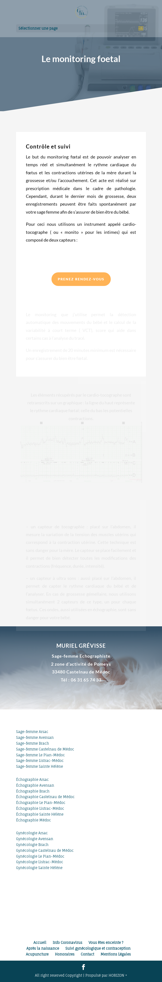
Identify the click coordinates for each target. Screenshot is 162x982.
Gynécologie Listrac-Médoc (39, 862)
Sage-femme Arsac (32, 732)
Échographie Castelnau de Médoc (45, 797)
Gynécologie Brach (32, 845)
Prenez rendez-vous (81, 279)
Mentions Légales (116, 954)
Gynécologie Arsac (32, 833)
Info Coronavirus (67, 942)
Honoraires (64, 954)
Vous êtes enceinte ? (106, 942)
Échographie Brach (33, 791)
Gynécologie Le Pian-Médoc (40, 856)
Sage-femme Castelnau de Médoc (45, 749)
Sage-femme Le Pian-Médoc (40, 755)
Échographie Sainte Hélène (39, 814)
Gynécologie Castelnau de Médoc (45, 850)
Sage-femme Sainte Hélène (39, 766)
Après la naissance (42, 948)
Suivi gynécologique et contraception (98, 948)
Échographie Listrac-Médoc (40, 808)
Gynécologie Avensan (34, 839)
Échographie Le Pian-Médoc (40, 803)
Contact (87, 954)
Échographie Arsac (32, 779)
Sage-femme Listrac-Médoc (40, 760)
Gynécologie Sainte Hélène (39, 868)
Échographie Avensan (35, 785)
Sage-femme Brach (32, 743)
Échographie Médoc (33, 820)
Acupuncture (37, 954)
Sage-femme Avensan (35, 737)
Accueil (39, 942)
